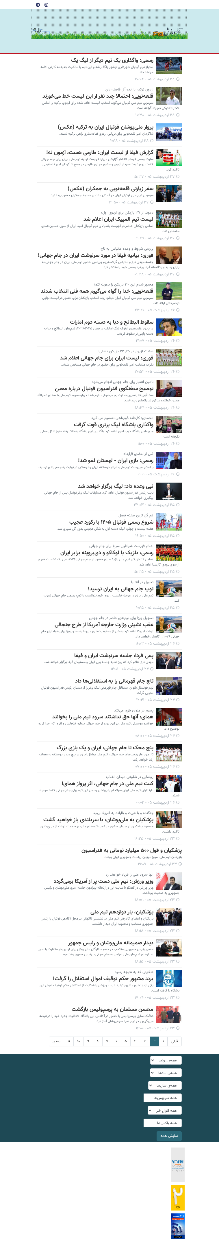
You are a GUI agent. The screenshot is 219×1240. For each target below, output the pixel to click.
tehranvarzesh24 (168, 23)
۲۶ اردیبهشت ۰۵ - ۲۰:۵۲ (155, 372)
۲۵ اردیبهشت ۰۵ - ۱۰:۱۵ (155, 608)
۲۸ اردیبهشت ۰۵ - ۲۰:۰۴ (155, 79)
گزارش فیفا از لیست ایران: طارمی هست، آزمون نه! (99, 152)
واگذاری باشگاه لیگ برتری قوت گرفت (113, 424)
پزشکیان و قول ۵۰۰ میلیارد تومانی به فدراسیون (131, 850)
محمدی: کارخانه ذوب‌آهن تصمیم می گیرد (122, 418)
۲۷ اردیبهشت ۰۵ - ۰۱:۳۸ (154, 274)
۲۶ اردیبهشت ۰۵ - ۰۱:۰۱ (156, 474)
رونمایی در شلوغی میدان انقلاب (129, 777)
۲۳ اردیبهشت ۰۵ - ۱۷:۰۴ (155, 998)
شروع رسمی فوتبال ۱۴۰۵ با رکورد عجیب (111, 522)
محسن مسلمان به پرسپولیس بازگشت (112, 1009)
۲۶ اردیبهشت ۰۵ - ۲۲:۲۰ (155, 310)
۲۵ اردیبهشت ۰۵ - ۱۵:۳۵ (154, 572)
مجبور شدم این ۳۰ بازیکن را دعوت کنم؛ (123, 285)
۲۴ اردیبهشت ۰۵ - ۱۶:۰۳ (155, 644)
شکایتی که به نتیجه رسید (134, 972)
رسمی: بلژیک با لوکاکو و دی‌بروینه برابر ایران (106, 552)
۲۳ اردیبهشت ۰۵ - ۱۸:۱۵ (155, 962)
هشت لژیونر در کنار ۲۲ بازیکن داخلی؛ (125, 351)
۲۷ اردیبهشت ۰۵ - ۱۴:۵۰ (129, 202)
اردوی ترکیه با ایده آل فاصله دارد (129, 89)
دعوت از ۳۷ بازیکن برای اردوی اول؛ (127, 213)
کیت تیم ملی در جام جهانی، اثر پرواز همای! (107, 783)
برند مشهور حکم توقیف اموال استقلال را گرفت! (103, 978)
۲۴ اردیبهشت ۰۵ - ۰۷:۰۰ (155, 767)
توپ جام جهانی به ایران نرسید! (120, 589)
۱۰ (78, 1041)
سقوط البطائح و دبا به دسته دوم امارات (111, 322)
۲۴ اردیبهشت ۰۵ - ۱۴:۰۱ (130, 669)
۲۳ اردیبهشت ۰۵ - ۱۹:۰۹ (157, 864)
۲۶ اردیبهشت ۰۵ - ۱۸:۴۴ (155, 408)
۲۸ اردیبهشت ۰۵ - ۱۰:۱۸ (129, 141)
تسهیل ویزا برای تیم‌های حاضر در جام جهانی (121, 618)
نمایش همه (169, 1136)
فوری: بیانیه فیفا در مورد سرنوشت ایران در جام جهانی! (95, 255)
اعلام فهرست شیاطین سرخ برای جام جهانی (121, 546)
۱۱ (69, 1041)
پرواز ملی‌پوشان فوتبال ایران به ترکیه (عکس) (105, 127)
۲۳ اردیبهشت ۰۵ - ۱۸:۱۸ (155, 931)
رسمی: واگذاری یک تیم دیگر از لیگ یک (112, 60)
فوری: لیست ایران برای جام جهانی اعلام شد (106, 358)
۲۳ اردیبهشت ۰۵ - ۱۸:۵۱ (155, 900)
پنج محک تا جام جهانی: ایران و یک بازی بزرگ (105, 748)
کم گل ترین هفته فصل (135, 515)
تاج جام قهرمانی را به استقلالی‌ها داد (114, 681)
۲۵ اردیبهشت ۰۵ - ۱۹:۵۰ (155, 536)
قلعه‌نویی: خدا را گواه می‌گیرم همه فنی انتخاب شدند (97, 291)
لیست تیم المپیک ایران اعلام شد (118, 219)
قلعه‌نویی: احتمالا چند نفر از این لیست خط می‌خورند (97, 96)
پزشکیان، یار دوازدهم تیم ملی (121, 912)
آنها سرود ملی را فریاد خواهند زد (129, 875)
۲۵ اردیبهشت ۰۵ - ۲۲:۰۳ (154, 505)
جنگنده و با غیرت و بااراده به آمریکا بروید (123, 813)
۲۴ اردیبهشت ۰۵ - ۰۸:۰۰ (155, 736)
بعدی (56, 1041)
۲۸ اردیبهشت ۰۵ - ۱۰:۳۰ (155, 115)
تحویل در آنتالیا (142, 582)
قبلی (174, 1041)
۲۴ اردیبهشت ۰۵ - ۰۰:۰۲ (155, 803)
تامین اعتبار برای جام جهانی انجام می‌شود (122, 382)
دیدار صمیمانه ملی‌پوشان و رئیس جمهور (110, 943)
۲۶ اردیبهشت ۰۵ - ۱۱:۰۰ (156, 444)
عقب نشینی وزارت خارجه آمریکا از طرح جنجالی (104, 624)
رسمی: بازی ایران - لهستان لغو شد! (115, 460)
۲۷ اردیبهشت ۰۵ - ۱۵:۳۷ (154, 177)
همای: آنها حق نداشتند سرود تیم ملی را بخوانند (102, 717)
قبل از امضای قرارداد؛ (138, 454)
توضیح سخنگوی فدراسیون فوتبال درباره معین (104, 388)
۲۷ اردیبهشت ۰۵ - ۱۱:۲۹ (155, 238)
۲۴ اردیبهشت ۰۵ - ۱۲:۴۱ (155, 700)
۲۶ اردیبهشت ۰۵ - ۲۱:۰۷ (155, 341)
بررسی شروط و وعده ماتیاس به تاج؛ (126, 249)
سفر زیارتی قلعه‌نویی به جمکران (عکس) (110, 188)
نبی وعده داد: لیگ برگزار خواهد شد (115, 486)
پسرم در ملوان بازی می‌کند (133, 710)
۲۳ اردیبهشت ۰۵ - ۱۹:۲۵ (154, 839)
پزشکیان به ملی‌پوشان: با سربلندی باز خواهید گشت (98, 819)
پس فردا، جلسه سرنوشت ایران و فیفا (113, 655)
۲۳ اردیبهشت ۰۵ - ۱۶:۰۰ (155, 1028)
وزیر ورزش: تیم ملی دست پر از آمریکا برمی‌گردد (103, 881)
